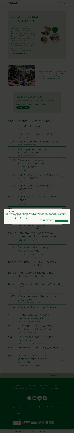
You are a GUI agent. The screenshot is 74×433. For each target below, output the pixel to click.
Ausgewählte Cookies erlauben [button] (46, 220)
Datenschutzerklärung (25, 215)
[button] (9, 221)
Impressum (32, 215)
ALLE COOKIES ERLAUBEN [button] (62, 220)
